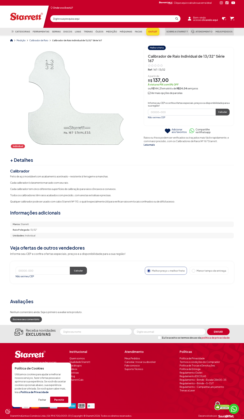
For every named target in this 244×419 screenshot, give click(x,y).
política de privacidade (215, 337)
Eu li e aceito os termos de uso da (196, 337)
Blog (72, 376)
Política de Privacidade (35, 392)
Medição (21, 40)
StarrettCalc (76, 379)
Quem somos (77, 358)
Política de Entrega (190, 369)
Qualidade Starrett (79, 361)
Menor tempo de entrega (209, 270)
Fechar (42, 399)
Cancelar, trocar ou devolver (140, 361)
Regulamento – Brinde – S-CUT (197, 383)
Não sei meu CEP (156, 117)
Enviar (218, 331)
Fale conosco (132, 365)
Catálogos (75, 365)
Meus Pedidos (132, 358)
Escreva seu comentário (26, 319)
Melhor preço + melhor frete (166, 270)
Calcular (222, 112)
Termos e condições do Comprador (200, 361)
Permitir (59, 399)
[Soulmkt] (226, 415)
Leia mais (149, 144)
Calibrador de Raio (39, 40)
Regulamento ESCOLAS (193, 376)
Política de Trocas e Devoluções (197, 365)
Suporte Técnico (134, 369)
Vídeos (73, 369)
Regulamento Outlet (191, 372)
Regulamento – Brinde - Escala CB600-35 (203, 379)
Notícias (74, 372)
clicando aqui (209, 19)
